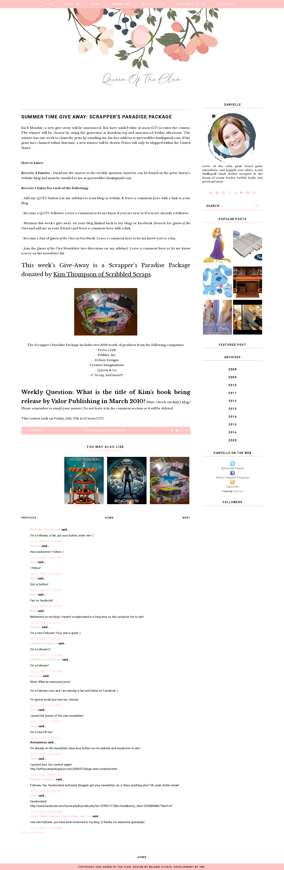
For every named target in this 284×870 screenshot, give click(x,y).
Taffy (33, 758)
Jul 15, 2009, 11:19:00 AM (46, 655)
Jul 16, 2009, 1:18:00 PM (45, 721)
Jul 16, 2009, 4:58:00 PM (45, 775)
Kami (33, 562)
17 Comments (33, 430)
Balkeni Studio (160, 867)
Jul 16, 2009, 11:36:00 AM (46, 671)
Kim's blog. (181, 402)
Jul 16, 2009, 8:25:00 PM (45, 791)
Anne (34, 710)
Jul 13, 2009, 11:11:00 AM (46, 541)
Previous (28, 517)
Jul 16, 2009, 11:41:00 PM (46, 828)
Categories (225, 4)
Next (186, 517)
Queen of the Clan (117, 867)
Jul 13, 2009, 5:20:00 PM (45, 574)
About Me (72, 4)
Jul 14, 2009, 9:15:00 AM (45, 639)
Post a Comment (32, 832)
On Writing (121, 4)
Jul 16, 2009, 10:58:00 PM (46, 812)
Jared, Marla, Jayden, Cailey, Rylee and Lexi (61, 816)
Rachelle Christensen (45, 529)
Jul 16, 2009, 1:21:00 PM (45, 738)
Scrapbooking (114, 430)
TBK (202, 867)
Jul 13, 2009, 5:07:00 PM (45, 558)
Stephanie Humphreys (45, 659)
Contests (93, 430)
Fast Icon (238, 491)
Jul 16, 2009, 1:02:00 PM (45, 705)
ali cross (36, 676)
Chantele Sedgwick (43, 643)
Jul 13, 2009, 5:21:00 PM (45, 590)
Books (96, 4)
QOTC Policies (153, 4)
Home (49, 4)
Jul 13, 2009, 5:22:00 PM (45, 623)
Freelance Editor (191, 4)
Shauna (35, 546)
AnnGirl (35, 627)
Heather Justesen (42, 779)
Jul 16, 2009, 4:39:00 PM (45, 754)
